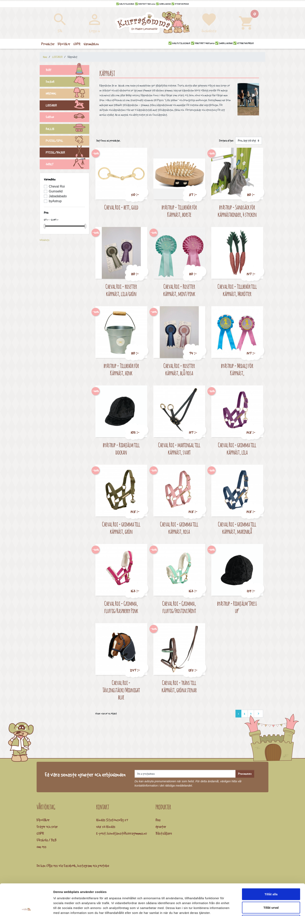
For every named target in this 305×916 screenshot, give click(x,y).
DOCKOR (67, 82)
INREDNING (67, 94)
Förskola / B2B (47, 840)
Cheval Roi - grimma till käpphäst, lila (237, 448)
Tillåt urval (271, 876)
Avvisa (271, 889)
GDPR (40, 833)
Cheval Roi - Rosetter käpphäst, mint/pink (179, 290)
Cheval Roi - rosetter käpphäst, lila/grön (121, 290)
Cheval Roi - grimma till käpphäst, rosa (179, 528)
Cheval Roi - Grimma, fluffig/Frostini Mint (179, 607)
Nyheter (161, 826)
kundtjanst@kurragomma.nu (127, 833)
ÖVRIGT (67, 164)
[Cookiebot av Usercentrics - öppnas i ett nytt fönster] (26, 908)
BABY (67, 70)
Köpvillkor (43, 820)
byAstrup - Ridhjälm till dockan (121, 448)
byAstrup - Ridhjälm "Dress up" (237, 607)
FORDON (67, 117)
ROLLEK (67, 129)
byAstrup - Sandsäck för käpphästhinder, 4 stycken (237, 211)
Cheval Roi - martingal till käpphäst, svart (179, 448)
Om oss (41, 846)
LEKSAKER (67, 106)
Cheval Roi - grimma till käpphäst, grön (121, 528)
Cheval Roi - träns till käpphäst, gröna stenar (179, 686)
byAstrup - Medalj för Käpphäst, (237, 369)
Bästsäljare (164, 833)
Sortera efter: (226, 140)
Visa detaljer (221, 908)
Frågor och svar (47, 826)
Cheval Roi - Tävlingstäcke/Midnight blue (121, 689)
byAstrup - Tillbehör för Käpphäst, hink (121, 369)
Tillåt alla (271, 862)
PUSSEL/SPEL (67, 141)
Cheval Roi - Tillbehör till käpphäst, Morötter (237, 290)
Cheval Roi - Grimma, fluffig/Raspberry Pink (121, 607)
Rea (158, 820)
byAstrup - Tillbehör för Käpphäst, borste (179, 211)
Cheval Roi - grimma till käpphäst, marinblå (237, 528)
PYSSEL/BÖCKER (67, 153)
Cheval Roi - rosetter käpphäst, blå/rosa (179, 369)
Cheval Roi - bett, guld (121, 207)
